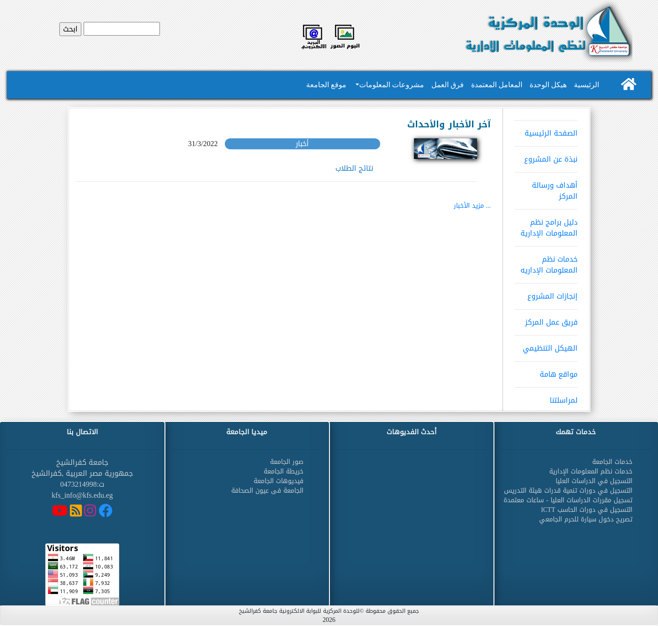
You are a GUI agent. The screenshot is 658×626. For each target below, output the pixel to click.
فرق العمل (447, 85)
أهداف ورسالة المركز (546, 187)
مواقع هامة (546, 371)
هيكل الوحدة (548, 85)
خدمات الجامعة (612, 462)
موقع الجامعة (326, 85)
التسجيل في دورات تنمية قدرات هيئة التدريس (568, 490)
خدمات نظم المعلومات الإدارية (590, 471)
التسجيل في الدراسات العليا (594, 481)
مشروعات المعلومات (391, 85)
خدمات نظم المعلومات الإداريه (546, 261)
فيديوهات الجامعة (278, 481)
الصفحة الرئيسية (546, 130)
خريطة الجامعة (283, 471)
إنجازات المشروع (546, 293)
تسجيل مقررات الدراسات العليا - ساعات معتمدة (568, 500)
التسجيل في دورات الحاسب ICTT (586, 510)
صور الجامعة (286, 462)
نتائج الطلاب (354, 168)
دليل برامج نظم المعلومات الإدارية (546, 224)
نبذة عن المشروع (546, 156)
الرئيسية (586, 85)
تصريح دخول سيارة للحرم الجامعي (585, 519)
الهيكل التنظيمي (546, 345)
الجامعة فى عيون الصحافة (267, 490)
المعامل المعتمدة (496, 85)
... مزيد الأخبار (472, 206)
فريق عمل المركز (546, 319)
